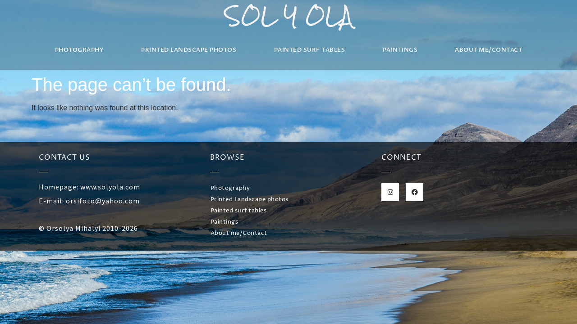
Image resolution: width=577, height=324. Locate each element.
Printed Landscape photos (188, 50)
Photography (79, 50)
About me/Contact (488, 50)
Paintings (400, 50)
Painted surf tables (309, 50)
